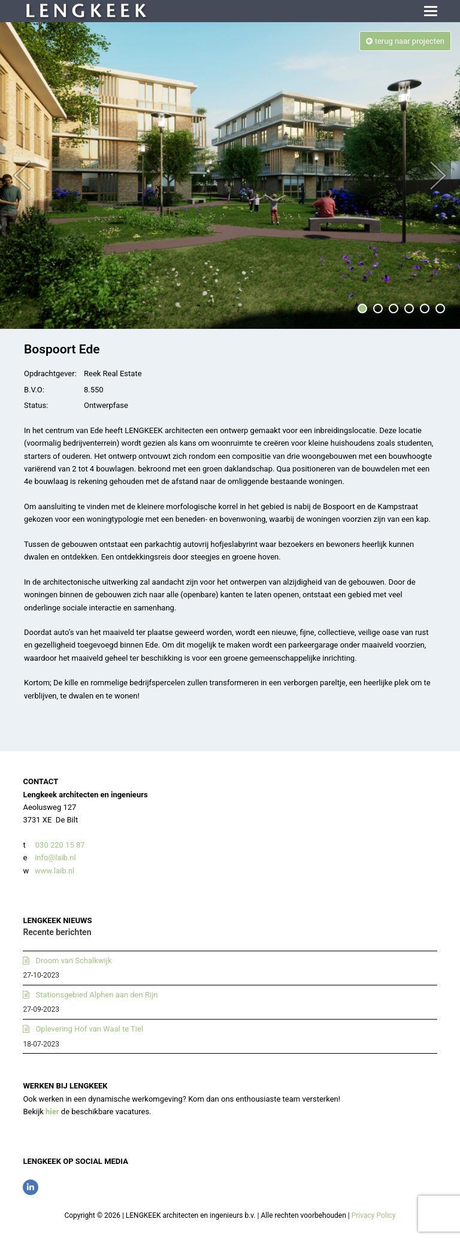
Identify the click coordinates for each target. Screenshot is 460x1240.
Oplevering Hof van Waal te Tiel (89, 1028)
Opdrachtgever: (50, 373)
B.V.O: (34, 389)
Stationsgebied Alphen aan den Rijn (96, 994)
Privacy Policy (374, 1215)
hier (52, 1111)
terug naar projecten (405, 41)
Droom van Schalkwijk (73, 960)
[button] (430, 11)
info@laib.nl (55, 857)
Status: (36, 405)
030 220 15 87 (60, 844)
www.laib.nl (54, 870)
